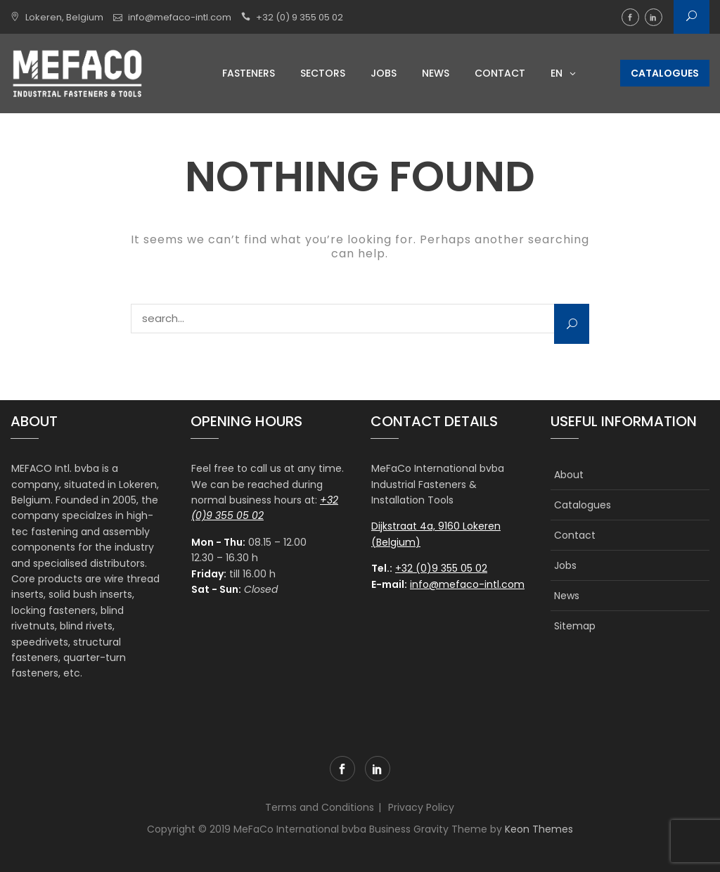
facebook (630, 17)
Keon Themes (539, 829)
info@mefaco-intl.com (179, 17)
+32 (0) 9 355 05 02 (299, 17)
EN (556, 73)
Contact (500, 73)
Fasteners (248, 73)
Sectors (322, 73)
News (435, 73)
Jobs (384, 73)
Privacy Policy (421, 807)
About (569, 475)
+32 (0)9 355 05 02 (441, 568)
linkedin (653, 17)
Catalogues (665, 73)
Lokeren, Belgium (64, 17)
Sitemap (575, 626)
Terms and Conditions (319, 807)
